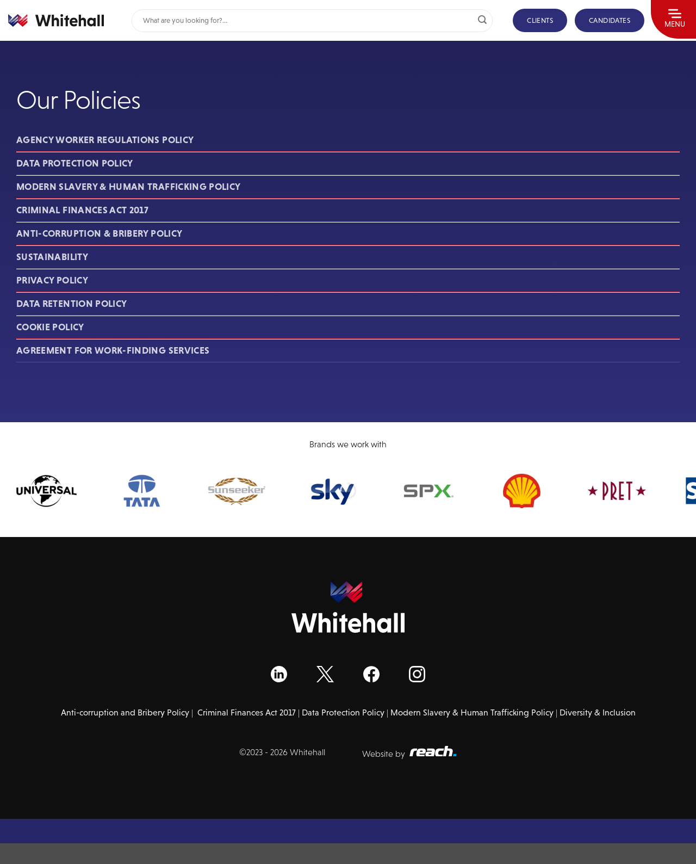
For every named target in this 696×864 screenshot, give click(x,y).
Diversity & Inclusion (598, 712)
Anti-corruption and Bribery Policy (125, 712)
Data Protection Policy (74, 163)
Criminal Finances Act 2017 (82, 210)
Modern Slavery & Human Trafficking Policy (128, 186)
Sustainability (52, 256)
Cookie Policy (50, 327)
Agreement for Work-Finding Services (112, 350)
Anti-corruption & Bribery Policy (99, 233)
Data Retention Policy (71, 303)
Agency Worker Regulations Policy (105, 139)
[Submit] (482, 21)
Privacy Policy (52, 280)
